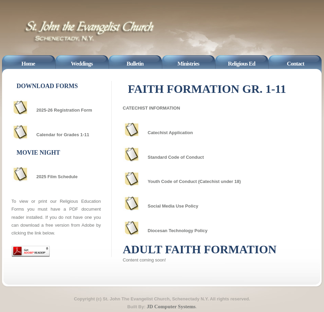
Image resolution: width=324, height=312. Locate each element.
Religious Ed (241, 63)
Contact (295, 63)
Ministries (188, 63)
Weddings (82, 63)
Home (28, 63)
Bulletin (135, 63)
